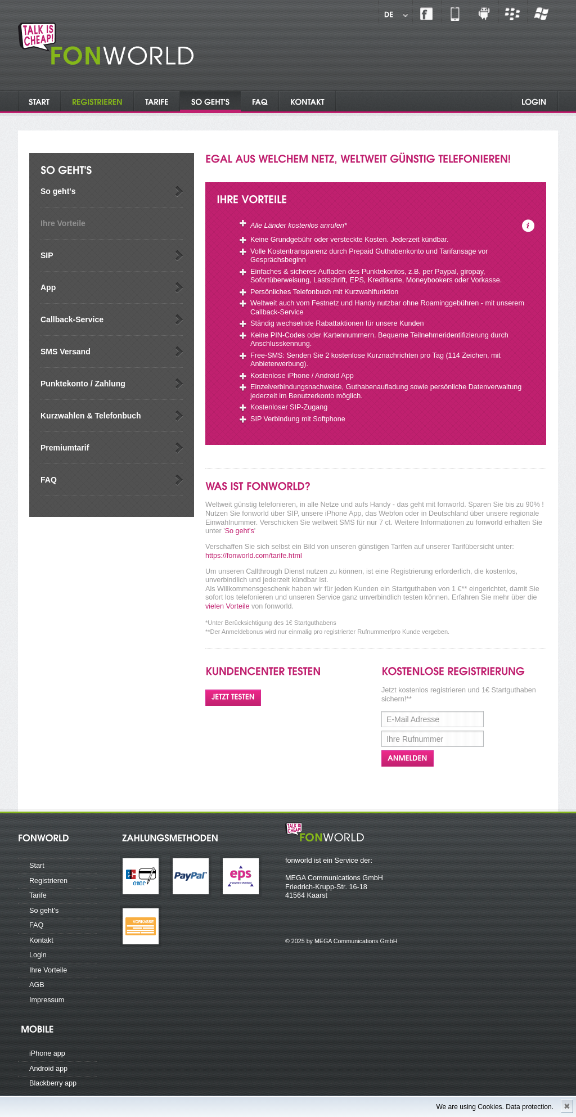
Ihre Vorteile (63, 223)
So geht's (57, 191)
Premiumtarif (64, 447)
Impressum (46, 1000)
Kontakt (41, 940)
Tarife (38, 895)
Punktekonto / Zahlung (82, 383)
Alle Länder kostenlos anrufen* (298, 225)
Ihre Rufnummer (414, 739)
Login (38, 955)
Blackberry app (52, 1083)
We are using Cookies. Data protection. (495, 1107)
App (48, 287)
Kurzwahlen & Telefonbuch (90, 415)
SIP (46, 255)
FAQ (48, 479)
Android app (48, 1069)
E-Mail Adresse (412, 719)
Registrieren (48, 881)
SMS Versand (65, 351)
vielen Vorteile (227, 606)
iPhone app (47, 1053)
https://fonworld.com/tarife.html (253, 556)
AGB (36, 985)
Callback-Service (72, 319)
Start (36, 866)
